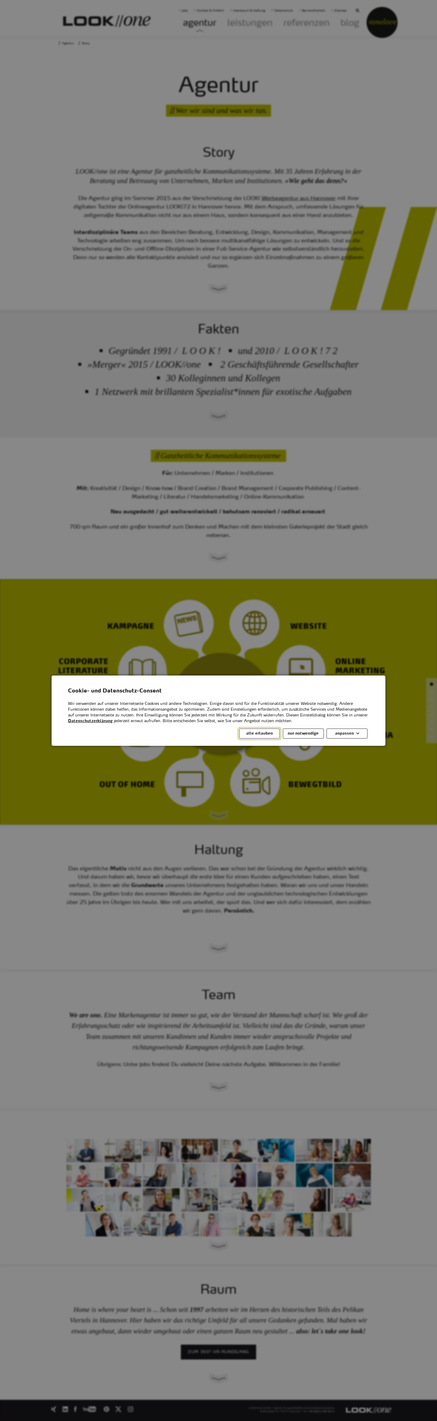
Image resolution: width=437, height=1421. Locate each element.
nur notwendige (303, 733)
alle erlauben (259, 733)
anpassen (344, 733)
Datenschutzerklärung (90, 721)
